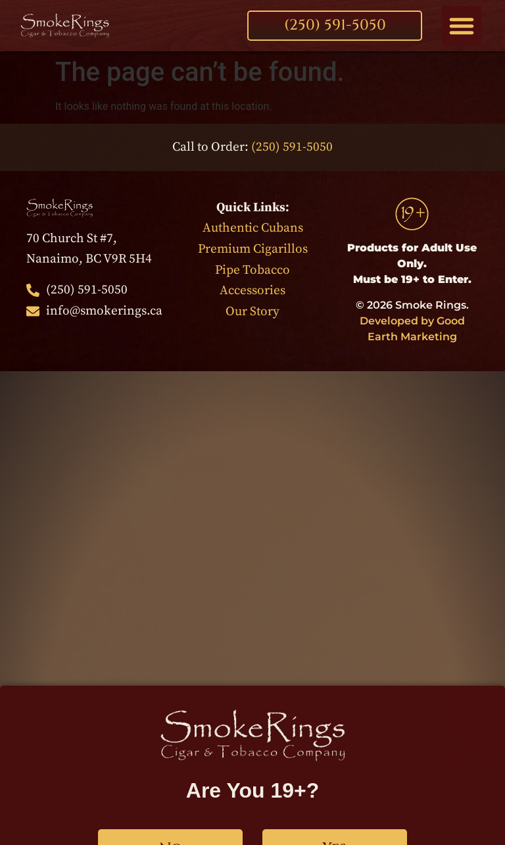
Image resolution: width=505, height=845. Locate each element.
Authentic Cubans (253, 228)
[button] (461, 25)
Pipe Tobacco (252, 270)
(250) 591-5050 (292, 147)
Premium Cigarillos (253, 249)
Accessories (252, 290)
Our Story (252, 311)
